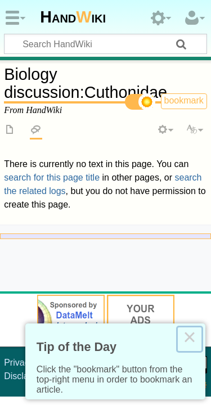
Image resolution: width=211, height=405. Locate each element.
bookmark (184, 100)
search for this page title (52, 177)
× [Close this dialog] (189, 339)
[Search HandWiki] (105, 43)
